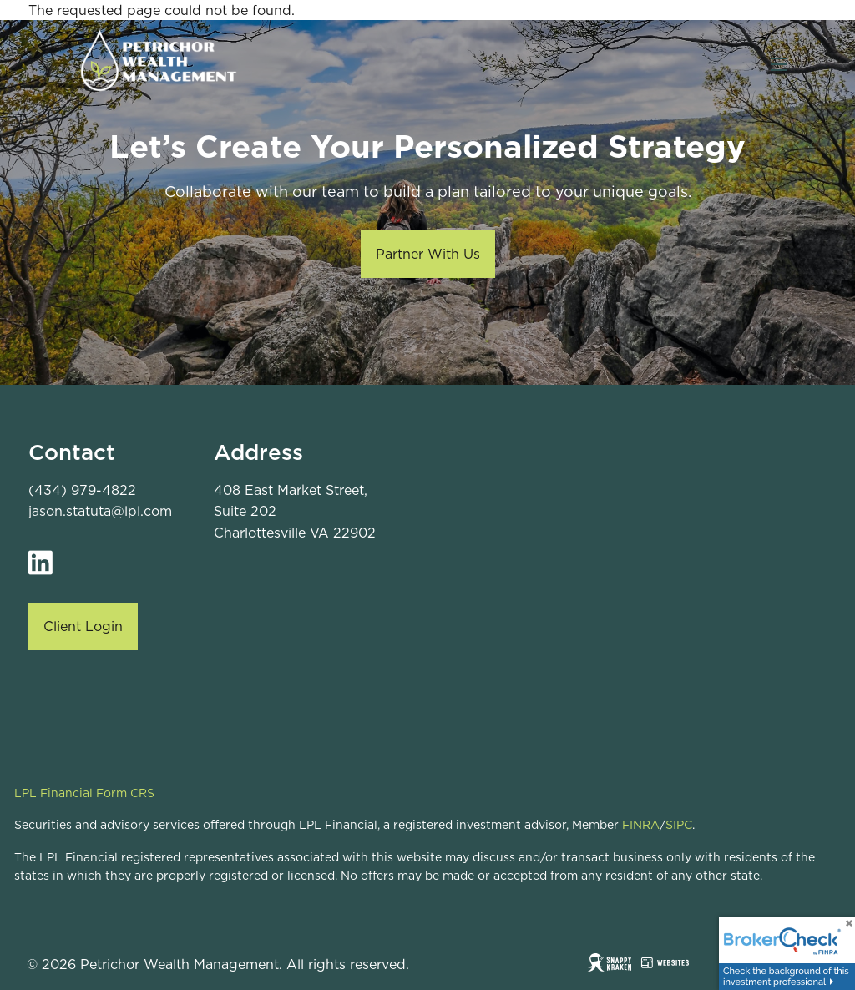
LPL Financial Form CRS (84, 793)
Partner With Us (428, 254)
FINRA (641, 824)
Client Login (83, 626)
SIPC (678, 824)
